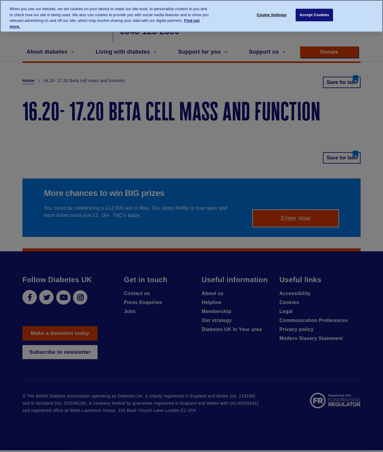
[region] (191, 16)
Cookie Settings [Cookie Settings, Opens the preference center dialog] (272, 15)
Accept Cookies (314, 15)
